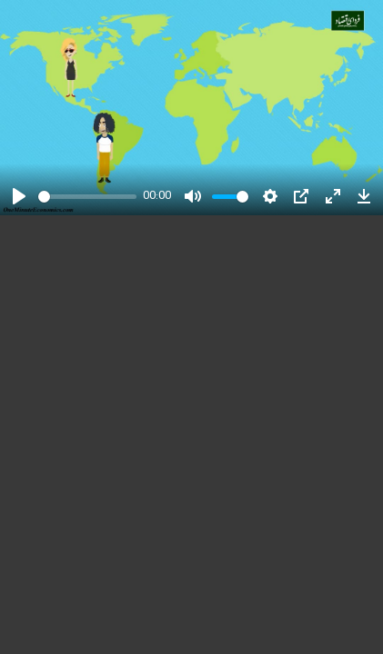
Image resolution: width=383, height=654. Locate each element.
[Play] (19, 196)
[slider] (87, 196)
